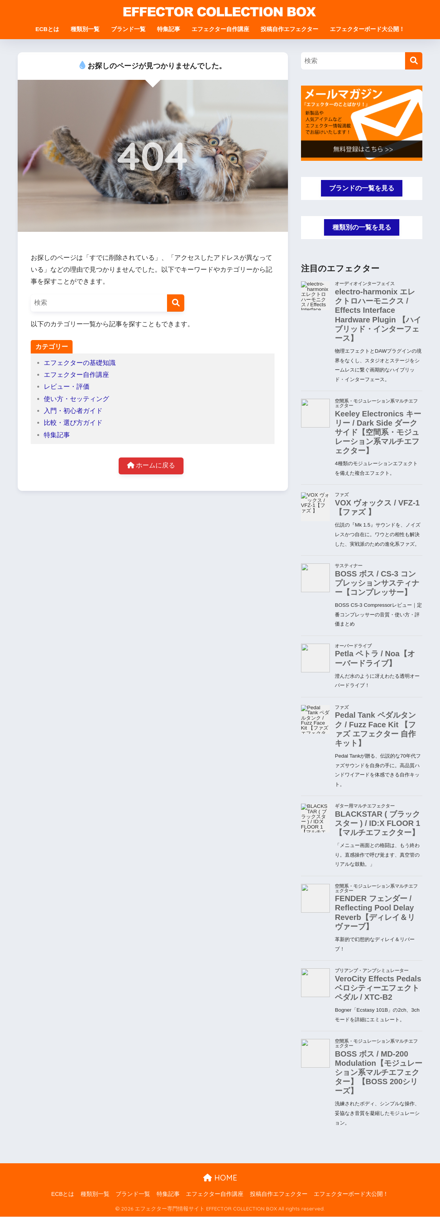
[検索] (175, 303)
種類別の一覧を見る (361, 227)
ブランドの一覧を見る (361, 188)
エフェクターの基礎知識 (80, 363)
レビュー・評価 (66, 386)
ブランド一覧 (128, 29)
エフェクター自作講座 (220, 29)
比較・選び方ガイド (73, 422)
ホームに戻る (151, 466)
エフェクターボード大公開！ (367, 29)
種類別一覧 (85, 29)
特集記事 (168, 29)
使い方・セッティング (76, 399)
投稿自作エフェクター (289, 29)
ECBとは (47, 29)
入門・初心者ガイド (73, 410)
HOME (220, 1178)
